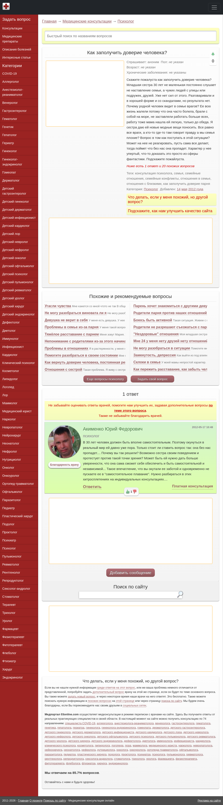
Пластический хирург (17, 516)
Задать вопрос (16, 19)
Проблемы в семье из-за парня (72, 327)
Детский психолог (15, 274)
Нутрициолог (11, 459)
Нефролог (9, 451)
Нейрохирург (11, 435)
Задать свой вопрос (152, 379)
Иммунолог (10, 338)
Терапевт (9, 604)
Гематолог (9, 119)
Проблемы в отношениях (66, 348)
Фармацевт (10, 629)
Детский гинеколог (15, 201)
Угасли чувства (58, 306)
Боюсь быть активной (152, 320)
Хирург (7, 669)
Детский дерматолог (17, 209)
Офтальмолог (12, 491)
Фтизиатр (9, 661)
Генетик (8, 127)
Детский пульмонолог (18, 282)
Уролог (7, 621)
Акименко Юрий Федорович (112, 429)
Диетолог (9, 330)
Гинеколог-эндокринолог (12, 162)
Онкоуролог (10, 475)
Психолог (126, 21)
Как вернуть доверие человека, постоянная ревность (91, 362)
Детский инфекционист (19, 217)
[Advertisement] (85, 93)
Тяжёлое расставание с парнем (72, 334)
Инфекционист (13, 347)
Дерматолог (11, 180)
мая (184, 189)
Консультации (12, 28)
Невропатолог (12, 427)
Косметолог (10, 371)
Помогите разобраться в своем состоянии (81, 355)
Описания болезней (16, 49)
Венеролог (10, 102)
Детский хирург (13, 306)
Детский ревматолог (17, 290)
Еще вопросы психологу (105, 379)
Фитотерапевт (12, 645)
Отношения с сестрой (63, 369)
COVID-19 (9, 73)
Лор (5, 395)
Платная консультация (192, 486)
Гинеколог (9, 151)
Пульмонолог (12, 556)
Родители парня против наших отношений (170, 313)
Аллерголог (10, 81)
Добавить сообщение (130, 572)
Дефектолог (11, 322)
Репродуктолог (13, 580)
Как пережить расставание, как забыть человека (175, 369)
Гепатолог (9, 135)
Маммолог (9, 403)
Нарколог (9, 419)
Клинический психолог (18, 363)
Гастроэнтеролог (14, 111)
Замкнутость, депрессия (154, 355)
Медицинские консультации (87, 21)
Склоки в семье (146, 362)
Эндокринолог (12, 677)
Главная (49, 21)
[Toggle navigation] (214, 7)
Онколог (8, 467)
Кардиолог (10, 355)
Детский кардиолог (16, 225)
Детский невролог (15, 242)
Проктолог (9, 532)
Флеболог (9, 653)
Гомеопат (9, 172)
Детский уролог (13, 298)
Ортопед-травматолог (18, 483)
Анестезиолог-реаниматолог (12, 92)
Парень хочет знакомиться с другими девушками (176, 306)
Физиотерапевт (13, 637)
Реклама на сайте (209, 800)
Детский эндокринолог (18, 314)
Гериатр (8, 143)
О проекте (35, 800)
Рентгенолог (11, 572)
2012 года (195, 189)
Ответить (92, 486)
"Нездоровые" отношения (156, 334)
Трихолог (9, 613)
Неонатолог (10, 443)
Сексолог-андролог (16, 588)
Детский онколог (14, 258)
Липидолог (10, 379)
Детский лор (11, 234)
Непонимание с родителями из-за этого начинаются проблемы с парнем (107, 341)
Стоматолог (10, 596)
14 (179, 189)
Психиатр (9, 540)
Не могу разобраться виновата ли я (75, 313)
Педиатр (8, 508)
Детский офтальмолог (18, 266)
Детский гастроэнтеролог (14, 191)
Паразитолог (11, 500)
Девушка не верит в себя (66, 320)
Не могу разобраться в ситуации (161, 348)
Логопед (8, 387)
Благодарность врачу (64, 464)
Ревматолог (10, 564)
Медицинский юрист (17, 411)
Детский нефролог (15, 250)
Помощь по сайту (54, 800)
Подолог (8, 524)
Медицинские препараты (12, 39)
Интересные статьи (16, 57)
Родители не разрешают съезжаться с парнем (173, 327)
